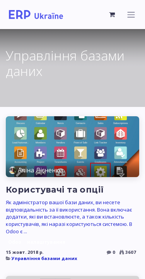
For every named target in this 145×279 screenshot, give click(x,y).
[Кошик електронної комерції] (112, 14)
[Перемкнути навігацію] (131, 14)
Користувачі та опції (55, 189)
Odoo (14, 242)
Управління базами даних (44, 258)
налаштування (46, 242)
